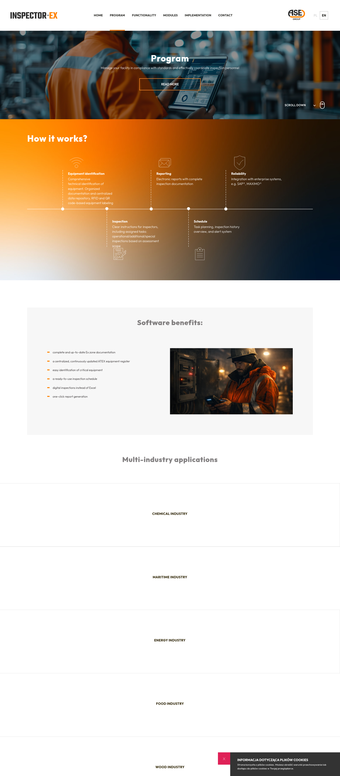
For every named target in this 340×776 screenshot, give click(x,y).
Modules (170, 15)
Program (117, 15)
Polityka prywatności (213, 765)
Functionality (144, 15)
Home (98, 15)
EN (325, 15)
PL (317, 15)
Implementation (198, 15)
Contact (225, 15)
